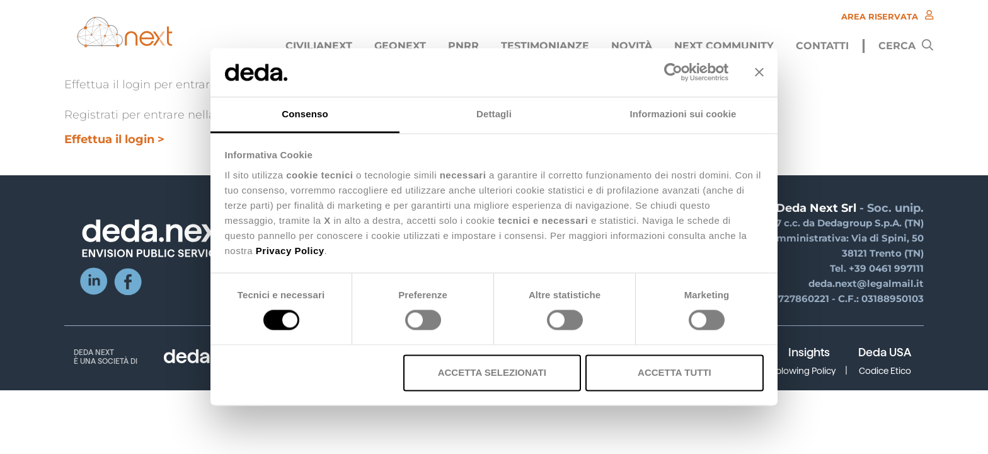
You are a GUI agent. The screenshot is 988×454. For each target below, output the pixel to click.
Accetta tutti (674, 372)
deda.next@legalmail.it (866, 283)
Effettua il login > (114, 139)
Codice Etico (885, 371)
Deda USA (884, 352)
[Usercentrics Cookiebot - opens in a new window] (673, 72)
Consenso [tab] (305, 113)
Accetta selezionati (492, 372)
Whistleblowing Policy (790, 371)
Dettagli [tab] (494, 113)
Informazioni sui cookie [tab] (683, 113)
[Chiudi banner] (759, 72)
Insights (809, 352)
